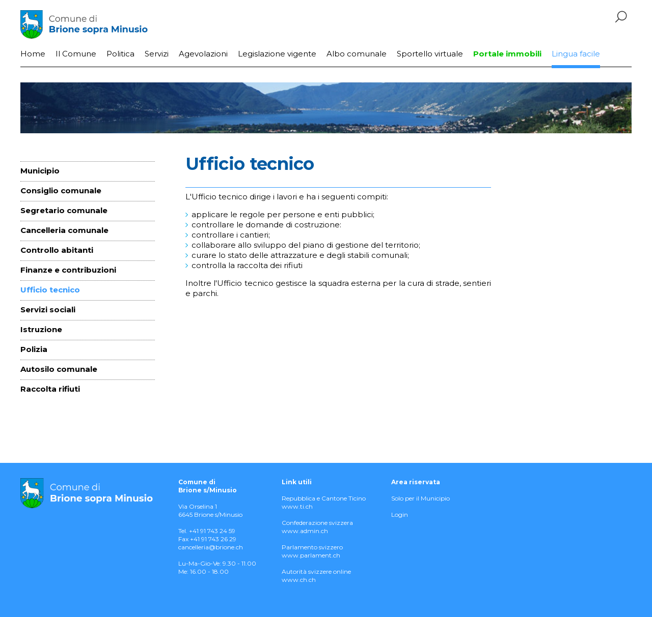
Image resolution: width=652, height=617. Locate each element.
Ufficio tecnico (50, 290)
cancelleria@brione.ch (210, 547)
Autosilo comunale (58, 369)
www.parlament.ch (311, 555)
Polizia (33, 349)
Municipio (40, 170)
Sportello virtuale (430, 53)
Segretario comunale (63, 210)
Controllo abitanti (56, 250)
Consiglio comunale (60, 190)
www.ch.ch (299, 579)
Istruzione (41, 329)
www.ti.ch (297, 506)
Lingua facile (576, 53)
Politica (120, 53)
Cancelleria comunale (64, 230)
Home (32, 53)
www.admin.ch (305, 531)
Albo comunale (357, 53)
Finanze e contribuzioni (68, 270)
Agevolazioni (203, 53)
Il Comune (76, 53)
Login (399, 514)
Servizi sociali (47, 309)
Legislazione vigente (277, 53)
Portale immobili (507, 53)
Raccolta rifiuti (50, 389)
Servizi (157, 53)
